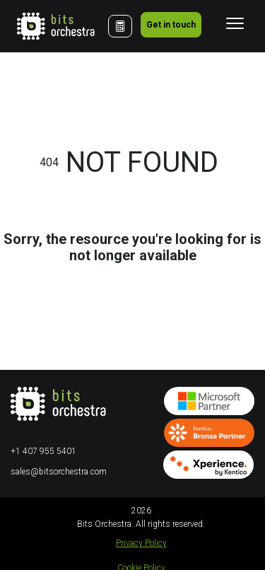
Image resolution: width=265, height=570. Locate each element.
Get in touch (171, 25)
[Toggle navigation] (235, 23)
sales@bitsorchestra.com (59, 472)
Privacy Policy (141, 543)
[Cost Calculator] (120, 26)
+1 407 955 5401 (43, 451)
